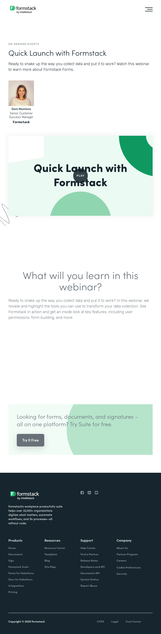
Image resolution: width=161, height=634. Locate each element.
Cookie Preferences (129, 567)
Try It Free (30, 444)
